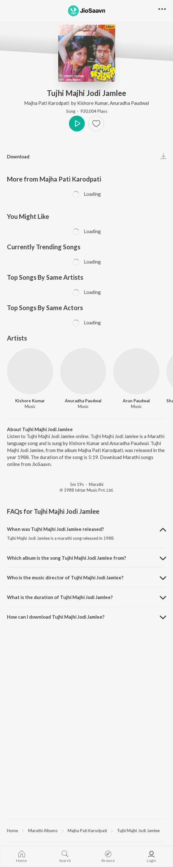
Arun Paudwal (136, 400)
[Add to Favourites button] (96, 123)
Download (18, 156)
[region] (86, 830)
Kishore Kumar (92, 103)
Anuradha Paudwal (129, 103)
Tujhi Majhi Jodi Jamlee (138, 830)
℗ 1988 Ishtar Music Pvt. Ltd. (86, 490)
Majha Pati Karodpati (47, 103)
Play (77, 123)
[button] (162, 9)
